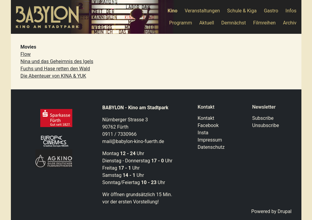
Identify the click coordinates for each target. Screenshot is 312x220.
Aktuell (206, 23)
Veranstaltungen (202, 11)
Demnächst (233, 23)
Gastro (271, 11)
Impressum (210, 140)
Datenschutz (211, 147)
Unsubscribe (265, 125)
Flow (26, 54)
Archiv (290, 23)
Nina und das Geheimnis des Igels (57, 61)
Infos (290, 11)
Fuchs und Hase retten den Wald (55, 69)
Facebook (208, 125)
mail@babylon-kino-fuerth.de (133, 141)
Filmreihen (264, 23)
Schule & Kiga (241, 11)
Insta (203, 133)
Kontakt (206, 118)
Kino (172, 11)
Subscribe (263, 118)
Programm (180, 23)
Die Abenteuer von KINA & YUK (53, 76)
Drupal (284, 211)
